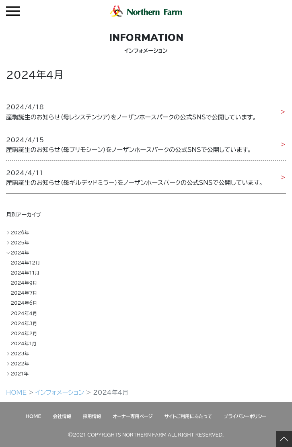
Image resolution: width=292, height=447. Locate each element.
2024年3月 (23, 323)
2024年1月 (23, 343)
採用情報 (92, 416)
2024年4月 (23, 313)
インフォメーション (59, 392)
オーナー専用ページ (133, 416)
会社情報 (62, 416)
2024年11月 (24, 272)
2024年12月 (25, 262)
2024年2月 (23, 333)
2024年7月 (23, 292)
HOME (16, 392)
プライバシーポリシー (245, 416)
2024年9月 (23, 282)
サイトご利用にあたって (188, 416)
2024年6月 (23, 302)
